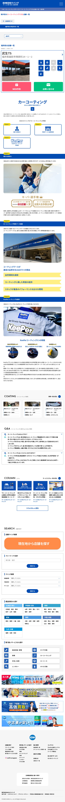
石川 (38, 609)
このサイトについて (12, 794)
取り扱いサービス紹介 (25, 745)
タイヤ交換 (21, 749)
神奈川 (50, 609)
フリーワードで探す (9, 747)
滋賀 (38, 621)
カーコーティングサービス (13, 9)
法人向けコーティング (53, 758)
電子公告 (4, 794)
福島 (15, 612)
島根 (57, 621)
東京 (45, 609)
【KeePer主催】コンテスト (54, 747)
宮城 (12, 609)
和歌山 (27, 623)
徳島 (49, 623)
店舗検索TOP (8, 21)
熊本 (15, 633)
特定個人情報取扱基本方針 (36, 794)
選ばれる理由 (37, 754)
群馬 (57, 612)
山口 (45, 623)
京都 (34, 621)
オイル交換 (22, 761)
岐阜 (19, 621)
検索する (32, 566)
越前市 (7, 36)
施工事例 (36, 745)
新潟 (30, 609)
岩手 (7, 612)
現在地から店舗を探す (33, 543)
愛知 (7, 621)
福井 (26, 612)
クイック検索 (8, 749)
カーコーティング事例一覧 (39, 749)
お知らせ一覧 (36, 761)
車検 (20, 751)
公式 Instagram (12, 758)
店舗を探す (8, 745)
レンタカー (21, 759)
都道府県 (6, 578)
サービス (6, 586)
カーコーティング (23, 753)
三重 (15, 621)
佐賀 (11, 633)
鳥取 (53, 621)
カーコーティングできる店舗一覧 (30, 9)
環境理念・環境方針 (49, 794)
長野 (30, 612)
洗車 (20, 755)
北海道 (8, 609)
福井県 (42, 9)
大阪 (26, 621)
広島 (45, 621)
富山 (34, 609)
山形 (11, 612)
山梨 (26, 609)
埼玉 (54, 609)
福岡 (7, 633)
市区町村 (6, 582)
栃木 (53, 612)
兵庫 (30, 621)
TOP (3, 9)
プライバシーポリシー (23, 794)
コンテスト (51, 745)
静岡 (11, 621)
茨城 (49, 612)
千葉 (45, 612)
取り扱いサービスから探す (11, 753)
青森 (16, 609)
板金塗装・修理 (23, 747)
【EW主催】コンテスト (53, 749)
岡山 (49, 621)
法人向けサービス (52, 756)
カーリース (21, 757)
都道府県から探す (9, 751)
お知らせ (35, 758)
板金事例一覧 (36, 747)
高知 (53, 623)
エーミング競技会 (52, 751)
